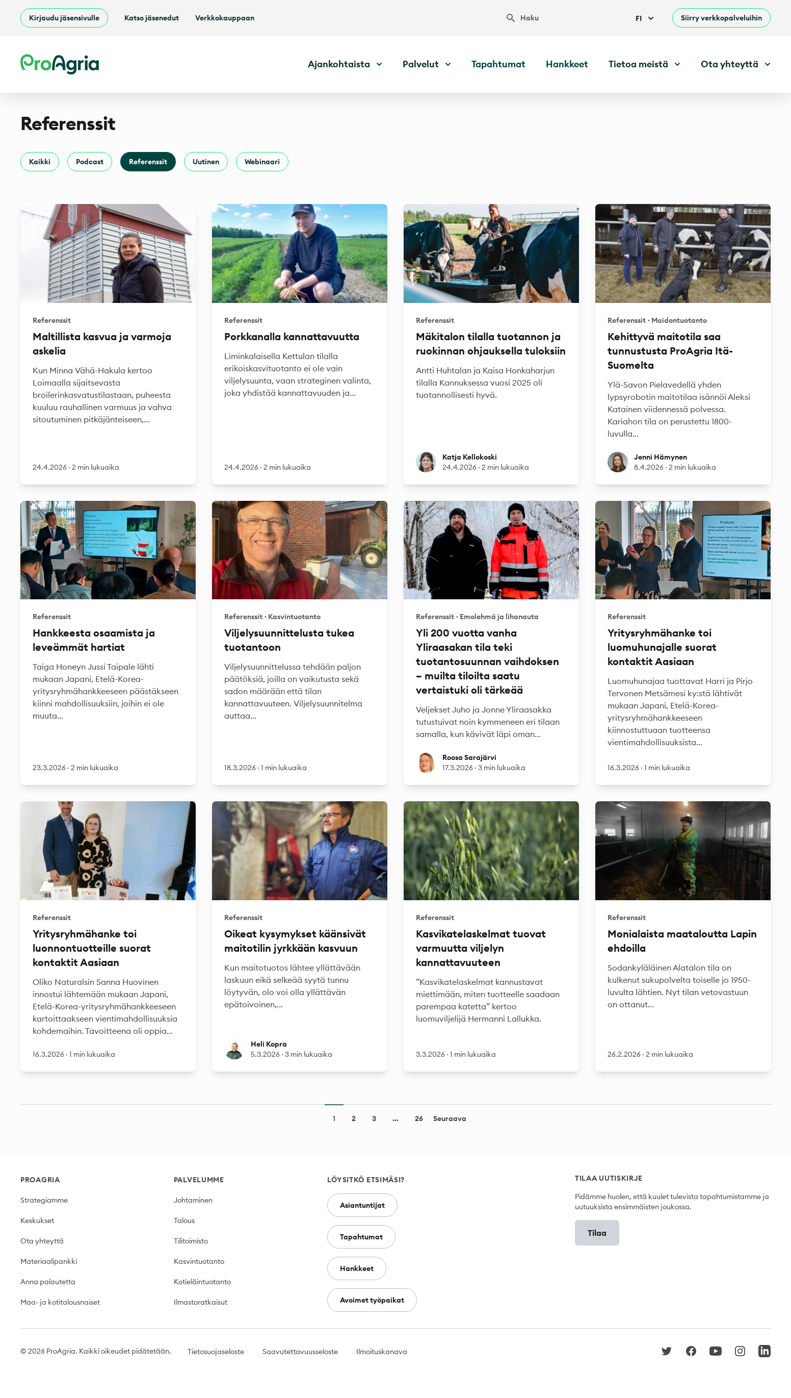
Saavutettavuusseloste (300, 1351)
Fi (646, 18)
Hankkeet (567, 64)
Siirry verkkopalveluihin (721, 17)
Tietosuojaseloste (216, 1351)
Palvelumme (199, 1179)
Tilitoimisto (191, 1241)
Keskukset (37, 1220)
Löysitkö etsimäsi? (366, 1179)
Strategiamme (44, 1200)
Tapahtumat (498, 64)
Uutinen (206, 161)
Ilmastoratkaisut (200, 1302)
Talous (184, 1220)
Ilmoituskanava (381, 1351)
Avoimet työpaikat (372, 1300)
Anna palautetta (47, 1281)
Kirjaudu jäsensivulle (64, 17)
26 (419, 1118)
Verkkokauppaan (224, 17)
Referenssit (148, 161)
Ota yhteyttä (42, 1241)
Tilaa (597, 1233)
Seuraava (449, 1118)
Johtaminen (193, 1200)
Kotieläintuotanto (202, 1281)
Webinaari (262, 161)
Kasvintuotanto (199, 1261)
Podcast (89, 161)
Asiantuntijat (362, 1205)
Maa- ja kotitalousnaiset (60, 1302)
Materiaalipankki (48, 1261)
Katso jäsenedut (151, 17)
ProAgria (40, 1179)
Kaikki (39, 161)
